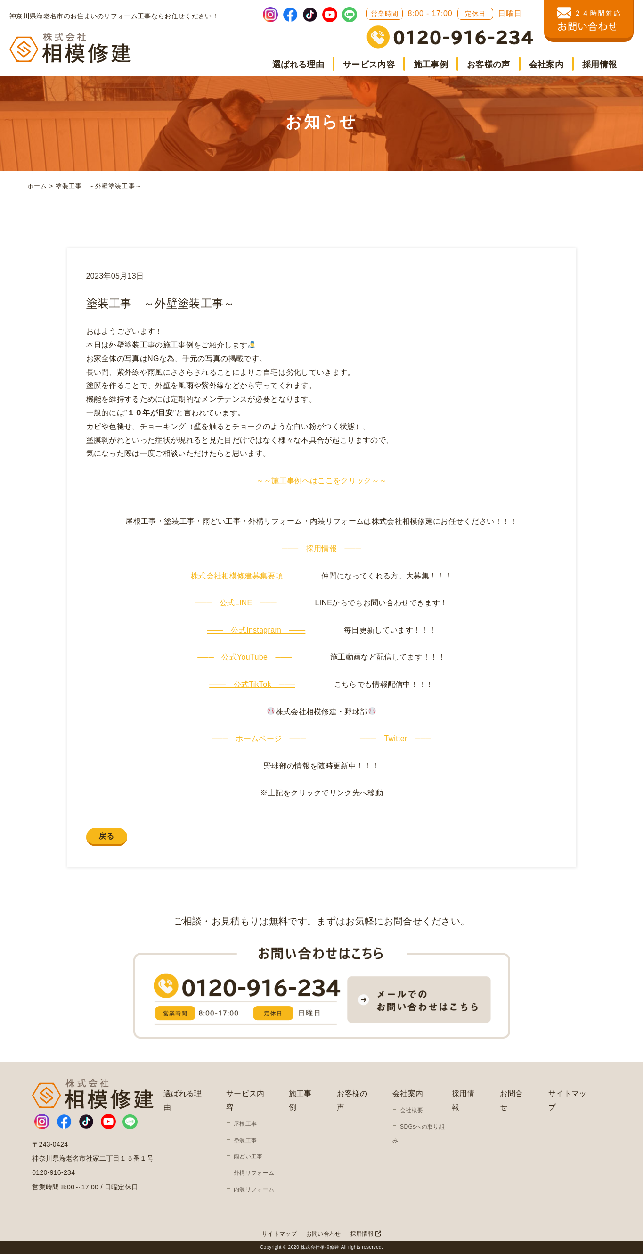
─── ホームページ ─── (259, 738)
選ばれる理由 (298, 64)
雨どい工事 (248, 1156)
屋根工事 (245, 1124)
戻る (106, 836)
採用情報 (599, 64)
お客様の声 (488, 64)
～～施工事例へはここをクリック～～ (321, 481)
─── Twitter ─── (395, 738)
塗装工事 (245, 1140)
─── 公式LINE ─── (236, 603)
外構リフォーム (254, 1173)
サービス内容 (369, 64)
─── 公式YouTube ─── (244, 657)
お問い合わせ (323, 1233)
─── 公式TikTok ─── (252, 684)
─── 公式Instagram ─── (256, 630)
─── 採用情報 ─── (321, 548)
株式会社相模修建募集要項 (237, 576)
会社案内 (546, 64)
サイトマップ (279, 1233)
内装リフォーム (254, 1189)
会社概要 (411, 1110)
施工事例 (431, 64)
